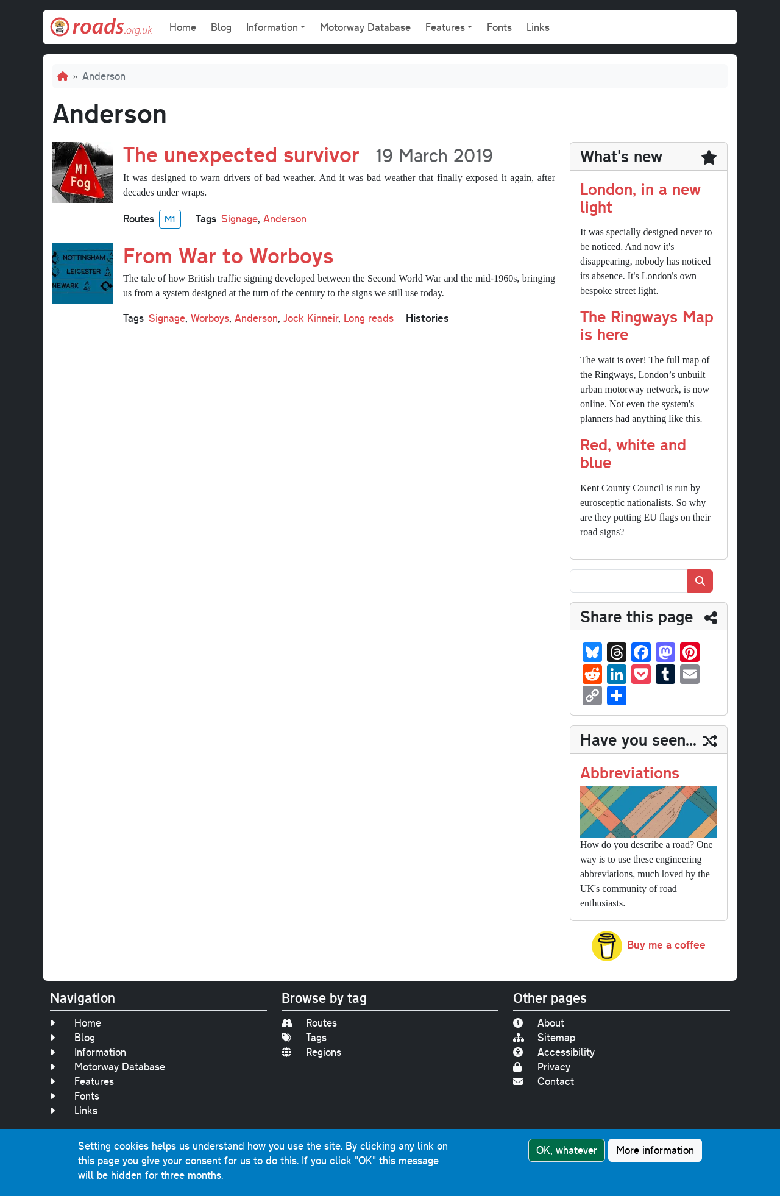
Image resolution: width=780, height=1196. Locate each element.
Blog (221, 27)
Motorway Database (365, 27)
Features (82, 1081)
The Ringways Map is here (647, 324)
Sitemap (544, 1037)
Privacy (541, 1066)
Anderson (285, 219)
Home (182, 27)
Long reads (369, 318)
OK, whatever (566, 1152)
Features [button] (445, 27)
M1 (170, 219)
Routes (309, 1023)
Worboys (210, 318)
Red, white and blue (633, 452)
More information (655, 1152)
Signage (239, 219)
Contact (543, 1081)
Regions (311, 1052)
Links (538, 27)
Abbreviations (629, 772)
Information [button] (272, 27)
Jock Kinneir (310, 318)
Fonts (499, 27)
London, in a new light (640, 197)
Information (88, 1052)
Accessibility (554, 1052)
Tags (304, 1037)
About (538, 1023)
